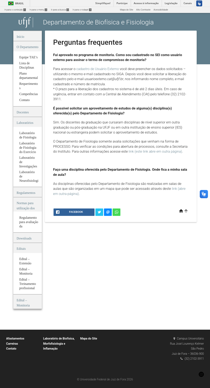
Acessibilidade (161, 9)
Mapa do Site (126, 9)
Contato (11, 348)
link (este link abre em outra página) (155, 151)
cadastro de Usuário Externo (97, 69)
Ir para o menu (38, 9)
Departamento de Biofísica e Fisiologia (98, 22)
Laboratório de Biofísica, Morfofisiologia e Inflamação (59, 343)
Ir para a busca (60, 9)
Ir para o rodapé (82, 9)
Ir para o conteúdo (15, 9)
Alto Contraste (143, 9)
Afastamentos (15, 338)
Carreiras (12, 343)
